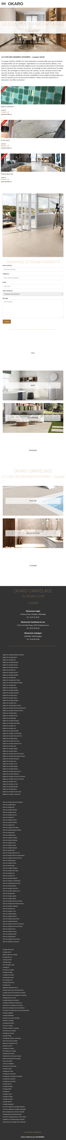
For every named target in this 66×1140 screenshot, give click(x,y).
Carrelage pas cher (7, 957)
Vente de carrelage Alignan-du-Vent (11, 853)
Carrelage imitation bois (8, 982)
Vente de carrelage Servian (9, 842)
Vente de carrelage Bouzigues (10, 847)
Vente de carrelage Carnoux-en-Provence (13, 926)
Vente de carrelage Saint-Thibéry (10, 827)
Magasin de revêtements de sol (10, 987)
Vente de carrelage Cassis (9, 929)
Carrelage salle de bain (8, 949)
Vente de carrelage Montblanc (10, 822)
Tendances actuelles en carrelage (11, 1028)
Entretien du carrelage (8, 1020)
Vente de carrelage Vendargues (10, 906)
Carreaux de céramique (8, 970)
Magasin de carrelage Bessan (10, 687)
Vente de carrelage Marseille (9, 934)
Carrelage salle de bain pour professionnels (13, 990)
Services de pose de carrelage (10, 1040)
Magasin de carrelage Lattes (9, 746)
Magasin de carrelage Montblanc (10, 675)
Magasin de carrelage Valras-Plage (11, 723)
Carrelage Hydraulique (8, 1104)
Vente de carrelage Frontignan (10, 837)
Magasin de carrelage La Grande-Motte (12, 733)
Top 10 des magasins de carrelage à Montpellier (14, 1109)
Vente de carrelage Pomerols (10, 820)
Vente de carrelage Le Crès (9, 911)
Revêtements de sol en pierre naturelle (12, 1056)
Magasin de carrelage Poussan (10, 715)
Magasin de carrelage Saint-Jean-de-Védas (13, 753)
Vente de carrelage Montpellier (10, 878)
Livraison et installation (8, 1063)
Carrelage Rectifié (7, 1089)
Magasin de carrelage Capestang (11, 692)
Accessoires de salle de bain (9, 1066)
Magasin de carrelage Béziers (10, 657)
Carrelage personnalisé (8, 1023)
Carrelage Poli (6, 1091)
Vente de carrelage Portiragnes (10, 868)
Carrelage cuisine (7, 952)
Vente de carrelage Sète (8, 807)
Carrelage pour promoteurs (9, 1081)
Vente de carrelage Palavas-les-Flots (11, 883)
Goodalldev (40, 1137)
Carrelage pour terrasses (9, 1053)
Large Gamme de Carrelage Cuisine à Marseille (14, 1122)
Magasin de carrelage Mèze (9, 685)
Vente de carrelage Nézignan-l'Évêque (12, 830)
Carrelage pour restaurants (9, 1073)
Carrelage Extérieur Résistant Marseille (12, 1114)
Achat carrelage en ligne (8, 964)
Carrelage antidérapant (8, 1015)
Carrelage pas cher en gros (9, 997)
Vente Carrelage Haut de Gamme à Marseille (13, 1111)
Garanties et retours (7, 1046)
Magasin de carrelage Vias (9, 670)
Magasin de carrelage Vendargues (11, 758)
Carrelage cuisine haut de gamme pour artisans (14, 992)
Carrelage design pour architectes (11, 1000)
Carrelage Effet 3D (7, 1101)
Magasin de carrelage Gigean (10, 713)
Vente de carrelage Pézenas (9, 812)
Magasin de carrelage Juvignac (10, 748)
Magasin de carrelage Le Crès (10, 763)
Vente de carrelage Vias (8, 817)
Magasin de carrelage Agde (9, 718)
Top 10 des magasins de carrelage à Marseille (14, 1106)
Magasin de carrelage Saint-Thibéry (11, 680)
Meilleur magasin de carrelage (10, 954)
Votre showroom (7, 290)
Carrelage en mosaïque (8, 1048)
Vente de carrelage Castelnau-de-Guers (12, 858)
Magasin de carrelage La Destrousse (11, 794)
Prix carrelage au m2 (8, 980)
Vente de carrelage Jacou (9, 908)
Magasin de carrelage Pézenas (10, 665)
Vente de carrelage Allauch (9, 936)
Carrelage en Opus (7, 1094)
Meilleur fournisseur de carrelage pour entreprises (15, 995)
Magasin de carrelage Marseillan (10, 662)
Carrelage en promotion (8, 975)
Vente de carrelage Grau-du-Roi (10, 888)
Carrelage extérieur (7, 959)
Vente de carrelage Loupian (9, 845)
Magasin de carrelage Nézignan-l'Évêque (12, 682)
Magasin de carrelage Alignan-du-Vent (12, 705)
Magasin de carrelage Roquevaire (11, 774)
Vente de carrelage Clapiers (9, 898)
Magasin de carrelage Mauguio (10, 738)
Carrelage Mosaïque (7, 1086)
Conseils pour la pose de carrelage (11, 1018)
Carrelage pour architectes (9, 1079)
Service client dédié (7, 1061)
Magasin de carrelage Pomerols (10, 672)
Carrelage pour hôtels (8, 1071)
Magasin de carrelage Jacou (9, 761)
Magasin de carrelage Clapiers (10, 751)
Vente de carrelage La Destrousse (11, 941)
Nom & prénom (7, 265)
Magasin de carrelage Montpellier (11, 731)
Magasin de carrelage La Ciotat (10, 784)
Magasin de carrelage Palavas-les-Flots (12, 736)
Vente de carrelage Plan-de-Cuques (11, 939)
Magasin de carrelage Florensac (10, 667)
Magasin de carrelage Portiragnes (11, 720)
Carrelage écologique (8, 1013)
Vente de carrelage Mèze (9, 832)
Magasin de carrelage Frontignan (11, 690)
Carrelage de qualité (7, 972)
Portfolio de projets (7, 1068)
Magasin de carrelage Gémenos (10, 769)
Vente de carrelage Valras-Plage (10, 870)
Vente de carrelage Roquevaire (10, 921)
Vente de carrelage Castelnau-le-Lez (11, 891)
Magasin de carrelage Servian (10, 695)
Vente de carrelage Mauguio (9, 886)
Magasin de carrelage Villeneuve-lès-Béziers (13, 654)
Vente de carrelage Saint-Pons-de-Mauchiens (13, 855)
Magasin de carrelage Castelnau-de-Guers (13, 710)
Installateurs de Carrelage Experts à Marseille (14, 1119)
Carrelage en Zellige (7, 1096)
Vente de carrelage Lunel (9, 875)
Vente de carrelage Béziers (9, 804)
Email (4, 282)
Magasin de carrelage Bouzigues (10, 700)
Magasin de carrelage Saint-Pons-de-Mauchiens (14, 708)
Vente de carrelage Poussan (9, 863)
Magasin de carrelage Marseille (10, 786)
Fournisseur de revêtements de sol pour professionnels (16, 1010)
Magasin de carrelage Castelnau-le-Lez (12, 743)
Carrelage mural (6, 985)
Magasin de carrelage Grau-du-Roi (11, 741)
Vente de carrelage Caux (9, 873)
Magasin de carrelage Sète (9, 660)
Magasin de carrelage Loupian (10, 698)
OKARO (15, 3)
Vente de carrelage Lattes (9, 893)
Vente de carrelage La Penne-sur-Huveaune (13, 924)
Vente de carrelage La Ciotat (9, 931)
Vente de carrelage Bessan (9, 835)
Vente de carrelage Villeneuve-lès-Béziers (13, 802)
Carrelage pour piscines (8, 1033)
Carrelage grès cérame (8, 977)
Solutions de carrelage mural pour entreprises (14, 1008)
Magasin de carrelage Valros (9, 703)
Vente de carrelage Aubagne (9, 913)
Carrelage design (7, 962)
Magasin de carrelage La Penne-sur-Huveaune (14, 776)
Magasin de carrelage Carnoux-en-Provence (13, 779)
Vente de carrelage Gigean (9, 860)
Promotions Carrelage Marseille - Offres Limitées (14, 1117)
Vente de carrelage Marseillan (10, 809)
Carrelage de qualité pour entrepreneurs (12, 1002)
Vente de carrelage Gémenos (10, 916)
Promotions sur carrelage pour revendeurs (13, 1005)
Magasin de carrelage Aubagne (10, 766)
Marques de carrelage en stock (10, 1043)
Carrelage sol (6, 967)
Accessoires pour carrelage (9, 1030)
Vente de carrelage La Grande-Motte (11, 880)
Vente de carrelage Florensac (10, 815)
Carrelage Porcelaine (8, 1099)
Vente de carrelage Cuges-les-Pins (11, 918)
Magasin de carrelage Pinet (9, 677)
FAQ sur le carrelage (8, 1025)
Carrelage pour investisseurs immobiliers (12, 1076)
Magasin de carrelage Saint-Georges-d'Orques (14, 756)
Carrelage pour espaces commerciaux (12, 1038)
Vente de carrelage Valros (9, 850)
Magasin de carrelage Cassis (10, 781)
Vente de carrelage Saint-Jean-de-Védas (12, 901)
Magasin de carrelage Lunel (9, 728)
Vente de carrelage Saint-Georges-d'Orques (13, 903)
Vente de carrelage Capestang (10, 840)
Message (5, 298)
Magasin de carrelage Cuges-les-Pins (12, 771)
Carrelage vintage (7, 1035)
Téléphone (6, 274)
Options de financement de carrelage (11, 1058)
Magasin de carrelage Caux (9, 725)
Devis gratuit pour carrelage (9, 1051)
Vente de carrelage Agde (8, 865)
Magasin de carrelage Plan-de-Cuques (12, 791)
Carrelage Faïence (7, 1084)
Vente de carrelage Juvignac (9, 896)
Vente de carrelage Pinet (8, 825)
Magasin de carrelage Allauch (10, 789)
